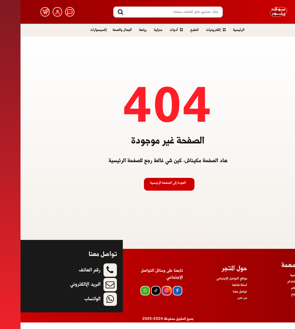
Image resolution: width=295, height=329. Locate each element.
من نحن (222, 304)
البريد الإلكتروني (65, 291)
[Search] (100, 12)
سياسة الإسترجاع (281, 301)
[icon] (49, 12)
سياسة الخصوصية (280, 281)
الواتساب (72, 305)
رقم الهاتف (69, 277)
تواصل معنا (219, 297)
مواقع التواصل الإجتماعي (211, 285)
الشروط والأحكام (281, 294)
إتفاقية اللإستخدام (279, 288)
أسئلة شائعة (283, 307)
